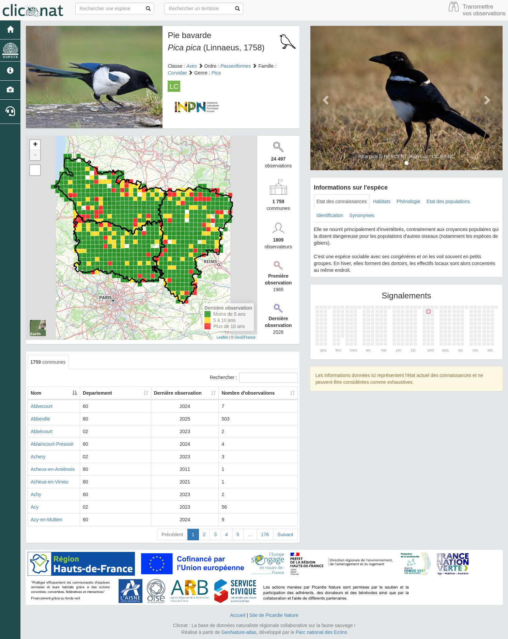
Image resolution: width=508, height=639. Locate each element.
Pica (216, 73)
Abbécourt (41, 431)
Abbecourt (41, 406)
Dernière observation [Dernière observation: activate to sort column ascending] (190, 393)
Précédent (172, 534)
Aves (191, 66)
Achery (38, 456)
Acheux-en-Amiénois (53, 469)
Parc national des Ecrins (321, 632)
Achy (36, 494)
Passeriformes (235, 66)
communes (48, 362)
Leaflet (222, 337)
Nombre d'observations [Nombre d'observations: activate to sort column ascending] (256, 393)
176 (265, 534)
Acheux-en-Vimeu (49, 482)
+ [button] (35, 145)
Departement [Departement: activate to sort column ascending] (135, 393)
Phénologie (408, 201)
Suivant (285, 534)
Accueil (237, 615)
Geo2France (245, 337)
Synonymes (361, 215)
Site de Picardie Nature (273, 615)
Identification (330, 215)
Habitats (381, 201)
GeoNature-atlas (239, 632)
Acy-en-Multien (46, 519)
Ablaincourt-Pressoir (52, 444)
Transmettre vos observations (484, 10)
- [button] (35, 155)
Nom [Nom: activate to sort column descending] (36, 393)
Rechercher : (254, 378)
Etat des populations (448, 201)
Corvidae (177, 73)
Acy (35, 507)
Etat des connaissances (342, 201)
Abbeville (40, 419)
